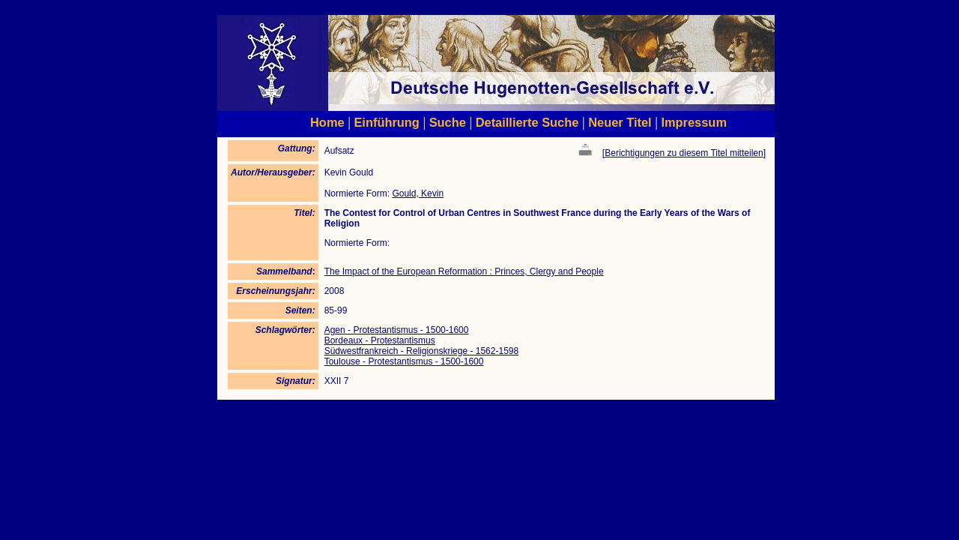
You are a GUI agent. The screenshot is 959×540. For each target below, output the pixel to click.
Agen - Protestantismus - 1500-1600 (396, 330)
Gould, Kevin (418, 193)
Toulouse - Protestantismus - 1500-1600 (404, 361)
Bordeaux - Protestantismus (379, 340)
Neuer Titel (620, 122)
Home (327, 122)
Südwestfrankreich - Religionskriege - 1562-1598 (421, 351)
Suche (447, 122)
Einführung (386, 122)
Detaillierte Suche (527, 122)
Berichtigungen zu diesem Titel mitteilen (684, 153)
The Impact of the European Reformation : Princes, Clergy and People (464, 271)
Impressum (694, 122)
